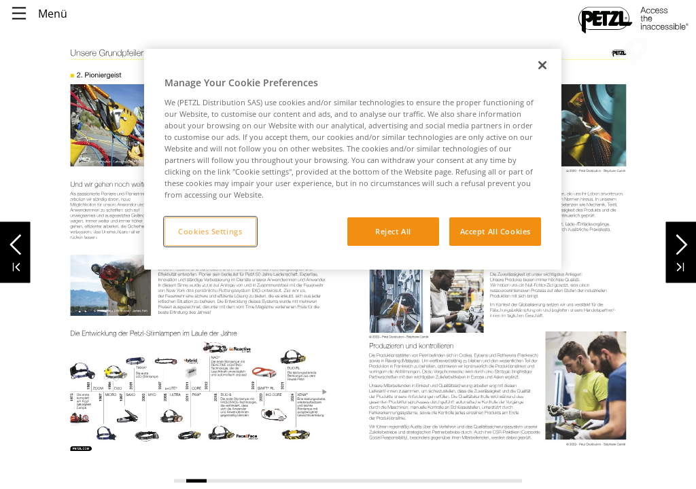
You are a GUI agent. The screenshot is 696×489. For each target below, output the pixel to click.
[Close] (542, 65)
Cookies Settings (210, 231)
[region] (352, 159)
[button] (15, 240)
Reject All (393, 231)
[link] (81, 448)
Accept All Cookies (495, 231)
